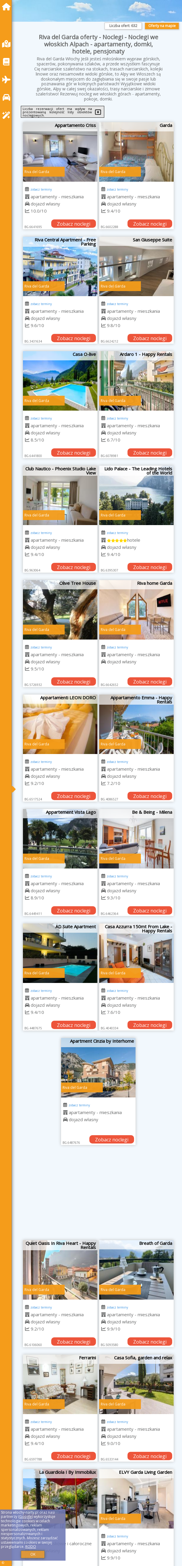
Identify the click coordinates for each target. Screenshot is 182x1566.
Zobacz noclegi (73, 224)
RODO (30, 1546)
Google (25, 1516)
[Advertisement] (98, 1195)
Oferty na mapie (162, 25)
